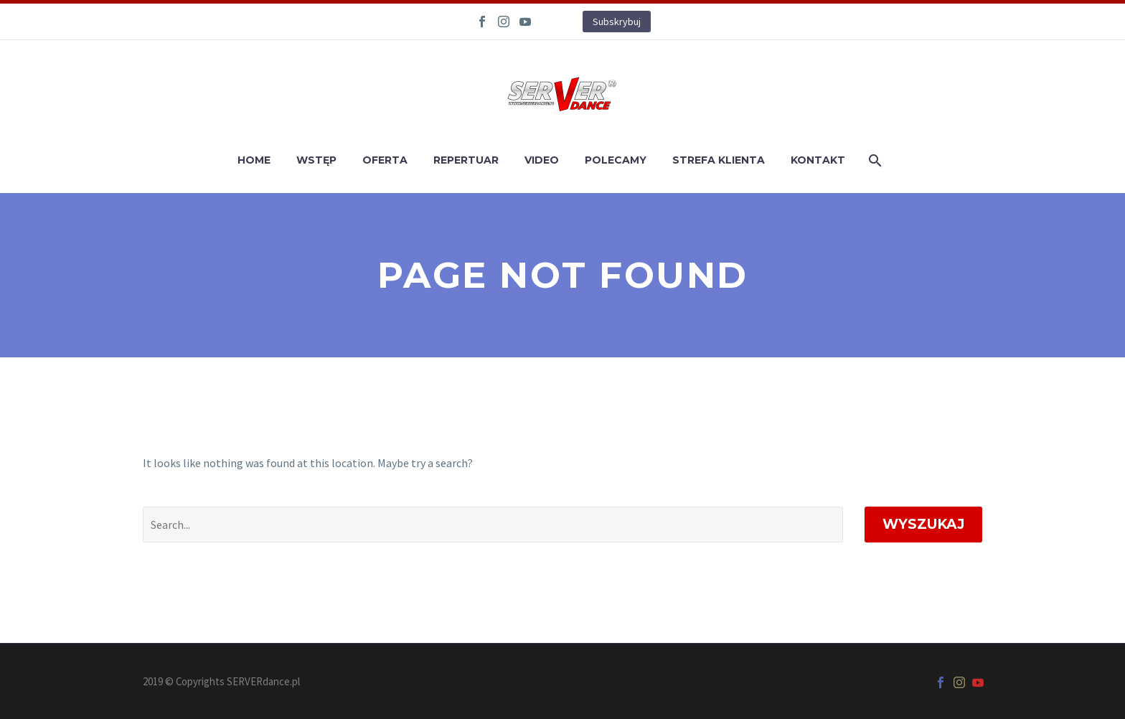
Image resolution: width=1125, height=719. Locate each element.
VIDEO (541, 160)
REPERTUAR (466, 160)
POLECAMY (615, 160)
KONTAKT (818, 160)
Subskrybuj (617, 21)
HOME (253, 160)
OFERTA (385, 160)
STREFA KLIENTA (718, 160)
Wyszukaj (923, 524)
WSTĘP (316, 160)
